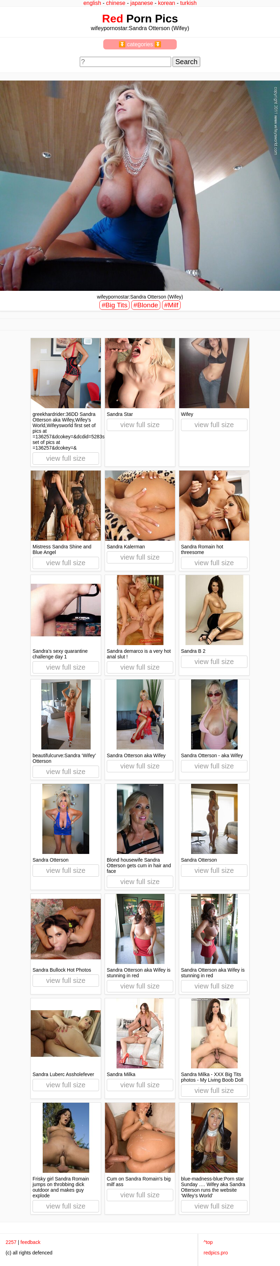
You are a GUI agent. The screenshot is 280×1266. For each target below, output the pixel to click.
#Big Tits (114, 305)
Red (112, 18)
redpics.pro (216, 1252)
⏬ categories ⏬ (140, 44)
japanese (141, 3)
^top (208, 1242)
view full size (65, 458)
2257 (11, 1242)
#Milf (171, 305)
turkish (188, 3)
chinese (115, 3)
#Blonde (145, 305)
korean (166, 3)
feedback (31, 1242)
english (92, 3)
